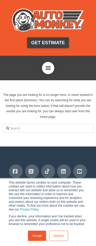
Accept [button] (37, 236)
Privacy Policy (29, 209)
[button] (48, 68)
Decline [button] (59, 236)
